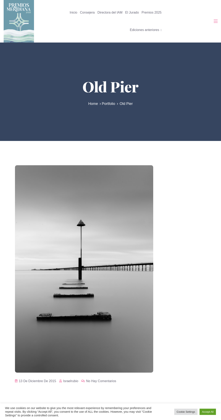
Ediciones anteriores (144, 30)
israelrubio (68, 381)
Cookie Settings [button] (186, 411)
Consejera (87, 12)
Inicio (73, 12)
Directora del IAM (109, 12)
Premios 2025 (152, 12)
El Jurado (132, 12)
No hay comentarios (98, 381)
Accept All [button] (208, 411)
